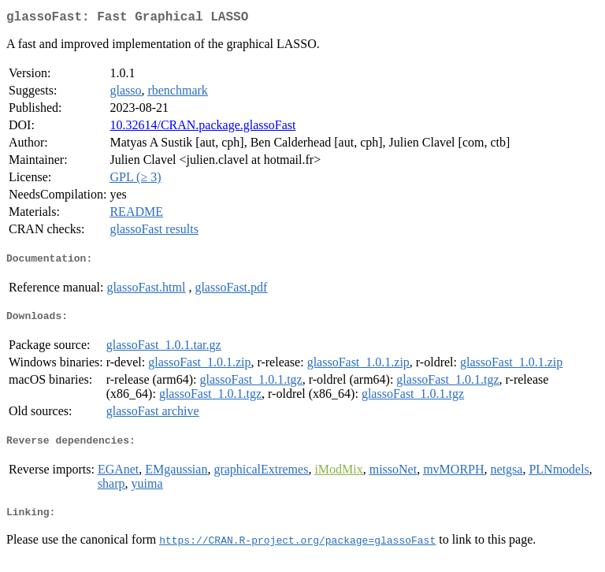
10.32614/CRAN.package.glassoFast (202, 128)
